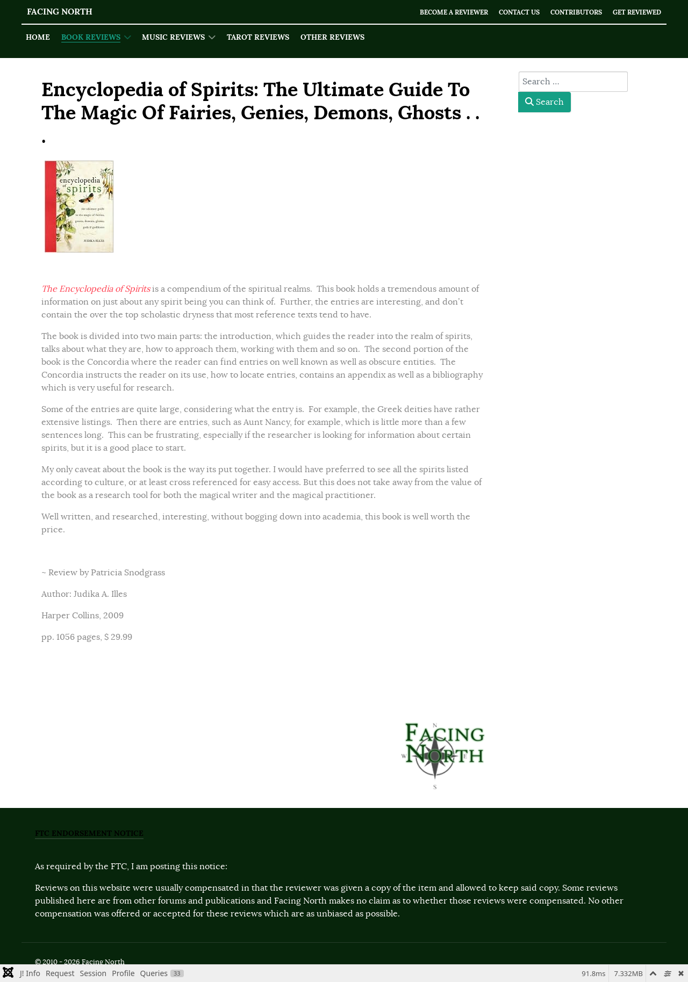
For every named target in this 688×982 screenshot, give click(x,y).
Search (544, 102)
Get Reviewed (634, 12)
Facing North (59, 11)
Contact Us (507, 12)
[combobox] (573, 81)
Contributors (569, 12)
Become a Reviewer (437, 12)
